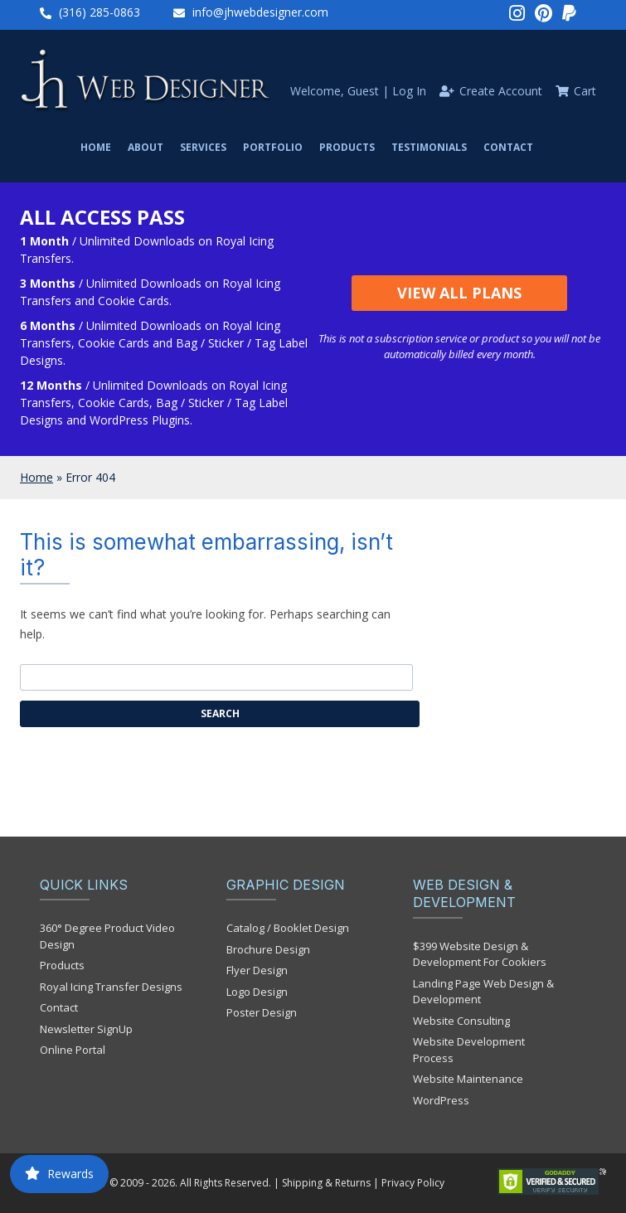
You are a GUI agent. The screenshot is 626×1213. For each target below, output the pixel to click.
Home (95, 147)
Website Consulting (461, 1020)
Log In (409, 91)
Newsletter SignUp (86, 1028)
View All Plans (459, 293)
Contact (508, 147)
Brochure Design (268, 949)
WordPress (441, 1100)
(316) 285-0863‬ (99, 12)
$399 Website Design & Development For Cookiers (479, 954)
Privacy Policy (412, 1183)
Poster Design (261, 1012)
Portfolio (273, 147)
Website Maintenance (468, 1078)
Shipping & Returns (326, 1183)
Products (347, 147)
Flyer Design (257, 970)
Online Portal (72, 1049)
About (145, 147)
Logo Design (257, 991)
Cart (585, 91)
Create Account (500, 91)
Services (203, 147)
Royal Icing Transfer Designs (111, 986)
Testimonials (429, 147)
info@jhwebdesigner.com (260, 12)
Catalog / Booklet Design (287, 927)
